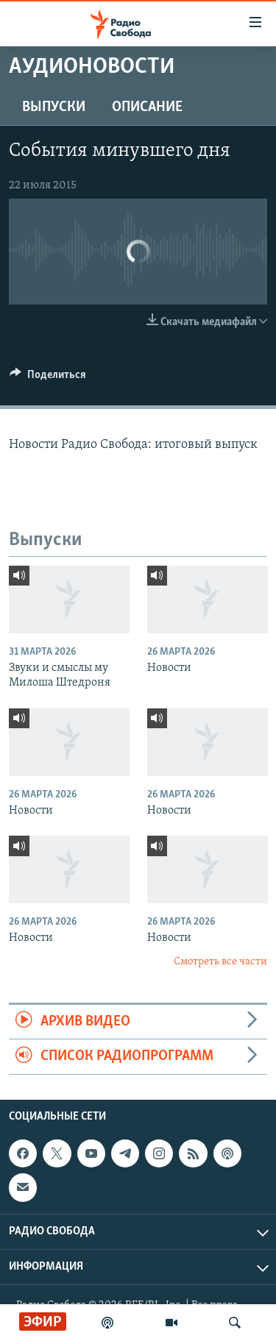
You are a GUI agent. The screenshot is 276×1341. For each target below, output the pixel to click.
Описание (147, 107)
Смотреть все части (220, 961)
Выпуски (53, 107)
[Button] (48, 378)
